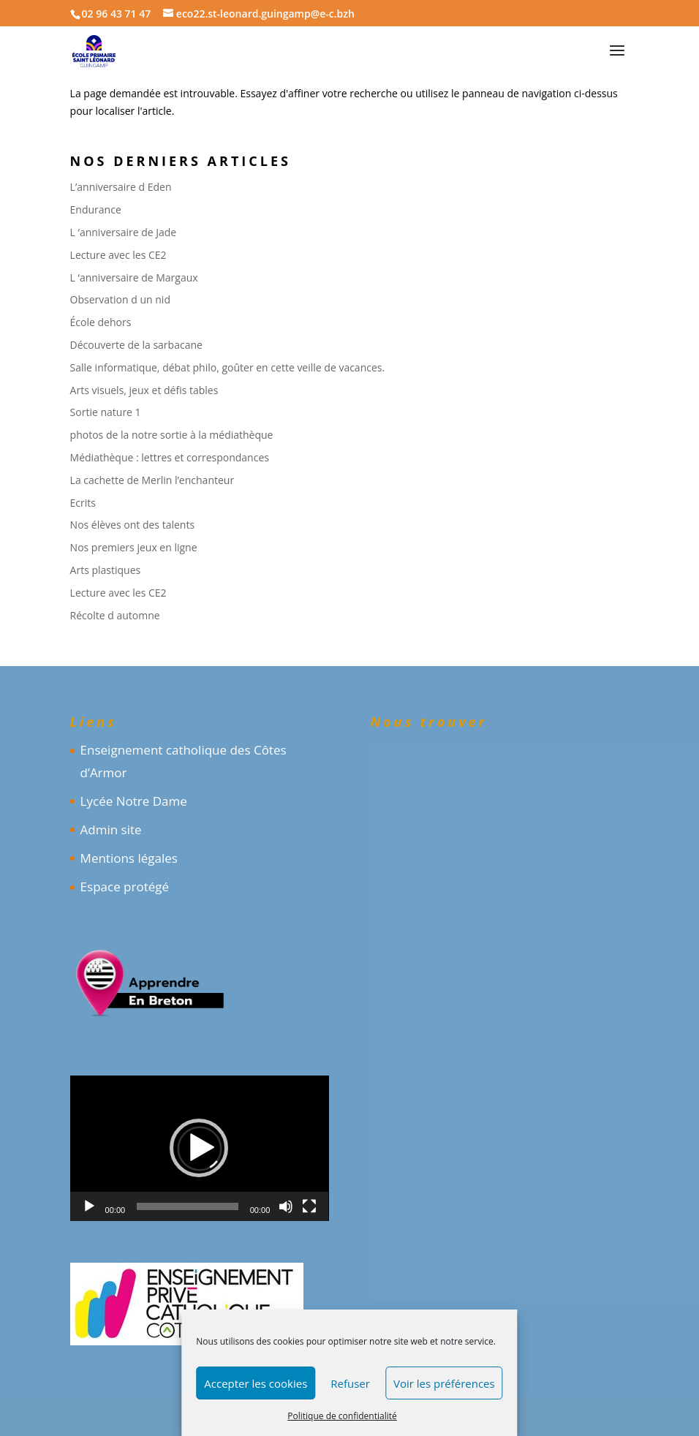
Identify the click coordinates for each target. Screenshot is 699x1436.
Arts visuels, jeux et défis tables (144, 390)
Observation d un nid (120, 299)
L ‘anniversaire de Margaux (134, 277)
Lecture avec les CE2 (118, 255)
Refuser (350, 1383)
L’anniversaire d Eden (121, 187)
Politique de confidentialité (341, 1416)
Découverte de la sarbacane (136, 345)
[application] (199, 1148)
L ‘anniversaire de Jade (123, 232)
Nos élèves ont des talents (132, 525)
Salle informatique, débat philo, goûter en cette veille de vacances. (227, 367)
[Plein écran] (309, 1206)
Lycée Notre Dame (133, 801)
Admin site (111, 829)
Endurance (95, 209)
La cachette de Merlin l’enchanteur (152, 480)
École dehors (101, 322)
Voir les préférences (444, 1383)
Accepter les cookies (255, 1383)
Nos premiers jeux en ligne (133, 547)
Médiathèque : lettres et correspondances (169, 457)
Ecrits (83, 503)
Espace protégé (124, 886)
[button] (199, 1148)
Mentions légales (129, 858)
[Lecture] (89, 1206)
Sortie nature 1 (105, 412)
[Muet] (286, 1206)
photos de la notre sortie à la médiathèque (171, 435)
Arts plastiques (105, 570)
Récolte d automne (115, 615)
